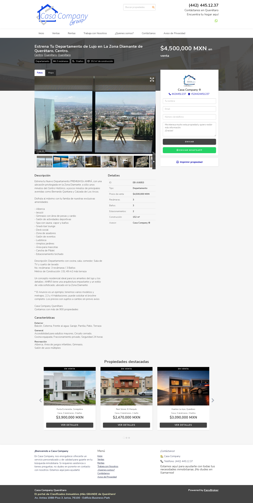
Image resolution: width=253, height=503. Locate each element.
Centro (39, 55)
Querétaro (50, 55)
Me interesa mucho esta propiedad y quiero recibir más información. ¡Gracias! (189, 129)
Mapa (51, 72)
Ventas (56, 33)
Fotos (40, 72)
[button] (39, 400)
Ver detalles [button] (69, 425)
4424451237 (179, 94)
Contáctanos (149, 33)
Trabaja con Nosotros (95, 33)
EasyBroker (211, 490)
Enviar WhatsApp (189, 150)
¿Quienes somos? (124, 33)
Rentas (72, 33)
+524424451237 (200, 94)
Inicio (41, 33)
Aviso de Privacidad (174, 33)
